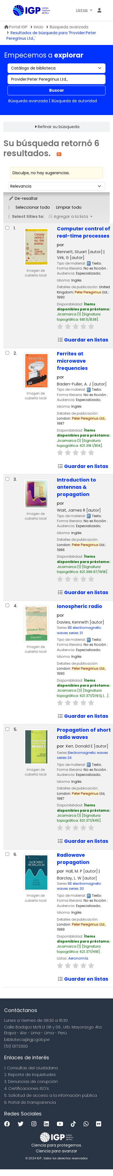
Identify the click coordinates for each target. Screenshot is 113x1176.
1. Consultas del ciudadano (31, 1068)
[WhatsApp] (87, 1124)
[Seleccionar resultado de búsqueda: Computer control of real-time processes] (7, 228)
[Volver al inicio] (96, 1159)
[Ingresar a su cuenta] (99, 11)
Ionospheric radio (79, 606)
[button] (84, 11)
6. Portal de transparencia (30, 1102)
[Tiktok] (75, 1124)
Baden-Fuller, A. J (82, 384)
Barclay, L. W (77, 878)
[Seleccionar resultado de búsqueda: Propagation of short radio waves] (7, 729)
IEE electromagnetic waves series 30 (79, 886)
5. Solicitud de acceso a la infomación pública (50, 1095)
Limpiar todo (69, 207)
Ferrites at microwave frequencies (72, 361)
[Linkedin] (48, 1124)
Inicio (38, 27)
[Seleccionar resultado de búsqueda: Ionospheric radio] (7, 605)
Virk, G (70, 257)
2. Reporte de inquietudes (30, 1074)
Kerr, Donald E (87, 746)
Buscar (56, 90)
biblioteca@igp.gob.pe (27, 1039)
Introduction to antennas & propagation (76, 487)
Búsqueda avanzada (69, 27)
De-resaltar (23, 198)
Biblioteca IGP (15, 11)
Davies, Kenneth (80, 622)
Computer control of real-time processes (83, 232)
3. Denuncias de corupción (31, 1081)
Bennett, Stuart (79, 252)
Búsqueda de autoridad (74, 101)
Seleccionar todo (33, 207)
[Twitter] (22, 1124)
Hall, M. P (82, 871)
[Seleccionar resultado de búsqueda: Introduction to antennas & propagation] (7, 479)
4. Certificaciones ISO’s (26, 1088)
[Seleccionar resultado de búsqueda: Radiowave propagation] (7, 854)
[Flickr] (100, 1124)
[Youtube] (61, 1124)
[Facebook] (8, 1124)
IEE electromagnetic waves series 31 (79, 630)
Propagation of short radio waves (84, 734)
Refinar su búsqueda (58, 126)
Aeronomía (78, 958)
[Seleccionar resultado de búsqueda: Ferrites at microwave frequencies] (7, 353)
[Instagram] (35, 1124)
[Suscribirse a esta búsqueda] (59, 154)
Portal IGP (15, 27)
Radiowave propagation (73, 859)
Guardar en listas (83, 340)
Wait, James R (79, 510)
